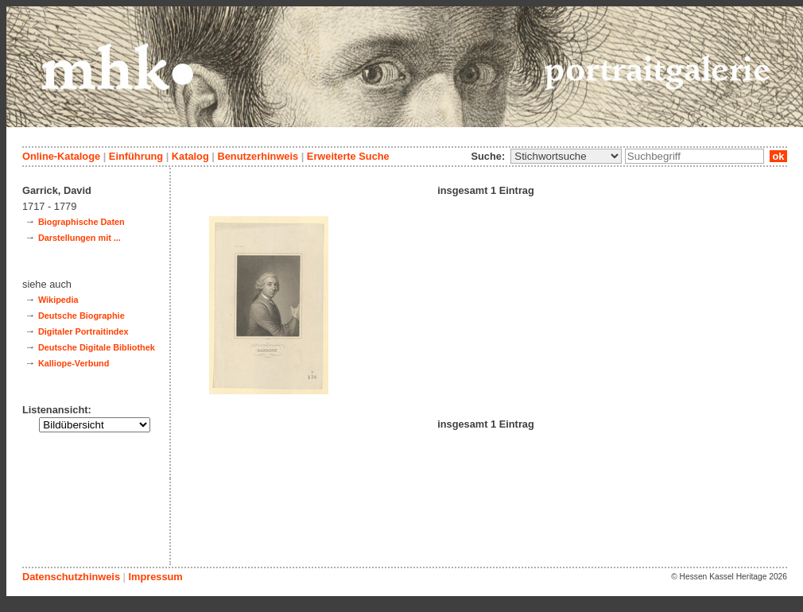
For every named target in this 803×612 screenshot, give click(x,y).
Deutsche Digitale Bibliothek (96, 347)
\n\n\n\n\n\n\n (566, 156)
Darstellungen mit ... (79, 237)
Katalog (190, 156)
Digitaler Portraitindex (83, 331)
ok (778, 156)
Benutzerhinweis (257, 156)
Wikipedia (58, 299)
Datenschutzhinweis (71, 577)
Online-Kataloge (61, 156)
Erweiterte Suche (348, 156)
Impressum (155, 577)
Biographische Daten (81, 222)
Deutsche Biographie (81, 315)
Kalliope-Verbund (73, 363)
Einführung (136, 156)
